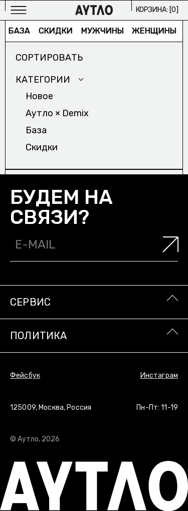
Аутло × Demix (57, 113)
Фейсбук (25, 375)
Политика (38, 336)
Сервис (30, 302)
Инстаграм (159, 375)
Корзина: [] (157, 10)
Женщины (156, 31)
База (21, 31)
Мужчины (104, 31)
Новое (39, 96)
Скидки (58, 31)
